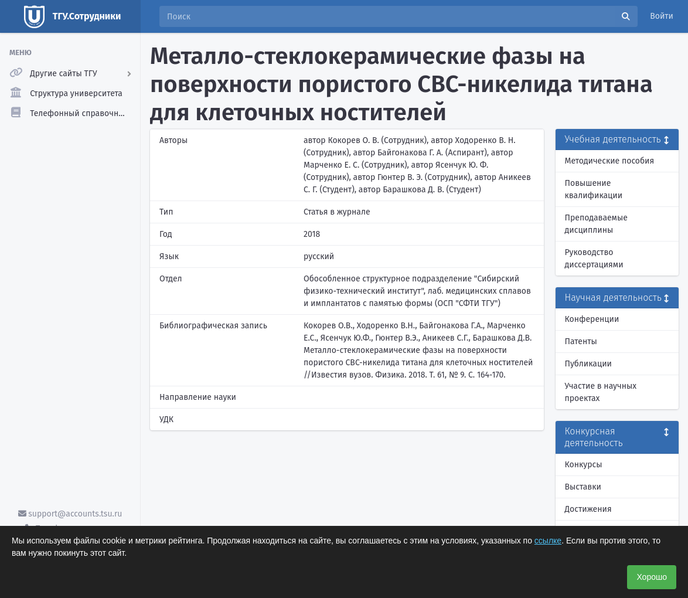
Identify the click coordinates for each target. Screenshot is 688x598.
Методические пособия (610, 161)
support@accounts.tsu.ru (70, 514)
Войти (661, 16)
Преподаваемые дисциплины (596, 224)
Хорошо (651, 577)
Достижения (588, 509)
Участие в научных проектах (601, 392)
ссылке (547, 540)
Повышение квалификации (594, 189)
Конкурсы (583, 465)
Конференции (592, 319)
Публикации (588, 364)
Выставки (583, 487)
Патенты (581, 341)
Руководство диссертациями (594, 258)
